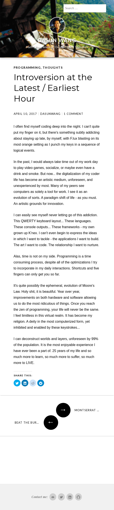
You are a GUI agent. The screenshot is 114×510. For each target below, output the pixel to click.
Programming (44, 47)
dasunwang (50, 113)
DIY (69, 47)
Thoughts (81, 47)
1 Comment (73, 113)
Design (60, 47)
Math (29, 47)
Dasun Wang (57, 40)
